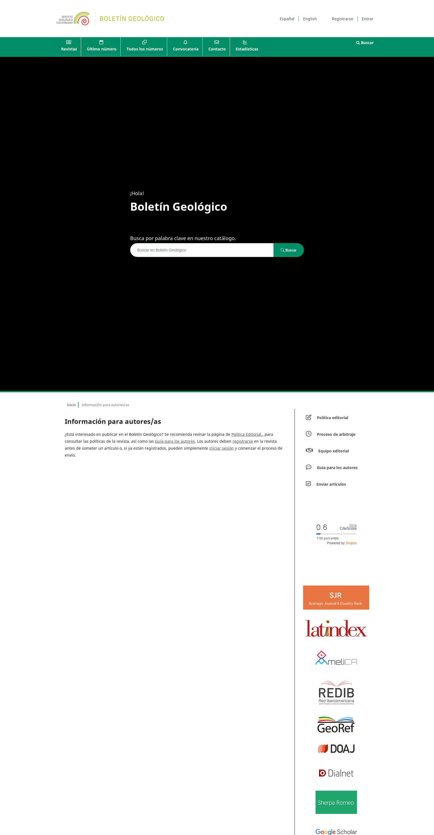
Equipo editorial (333, 451)
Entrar (367, 18)
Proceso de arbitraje (336, 434)
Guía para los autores (175, 441)
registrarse (242, 441)
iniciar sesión (221, 448)
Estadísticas (247, 49)
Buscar (365, 42)
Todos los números (144, 49)
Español (287, 18)
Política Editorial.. (247, 434)
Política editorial (332, 417)
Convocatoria (185, 49)
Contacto (217, 49)
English (310, 18)
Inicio (71, 404)
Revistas (69, 49)
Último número (102, 49)
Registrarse (342, 18)
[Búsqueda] (201, 250)
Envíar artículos (331, 484)
